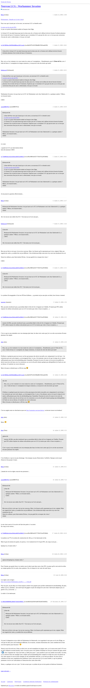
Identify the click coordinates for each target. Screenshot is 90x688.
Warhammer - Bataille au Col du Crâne (12, 19)
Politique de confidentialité (50, 681)
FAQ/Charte (18, 681)
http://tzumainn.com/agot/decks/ (35, 410)
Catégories (10, 681)
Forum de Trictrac (6, 2)
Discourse (11, 685)
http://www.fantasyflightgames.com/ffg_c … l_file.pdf (16, 582)
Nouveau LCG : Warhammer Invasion (21, 6)
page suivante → (6, 671)
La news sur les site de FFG (8, 27)
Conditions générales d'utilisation (32, 681)
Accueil (3, 681)
